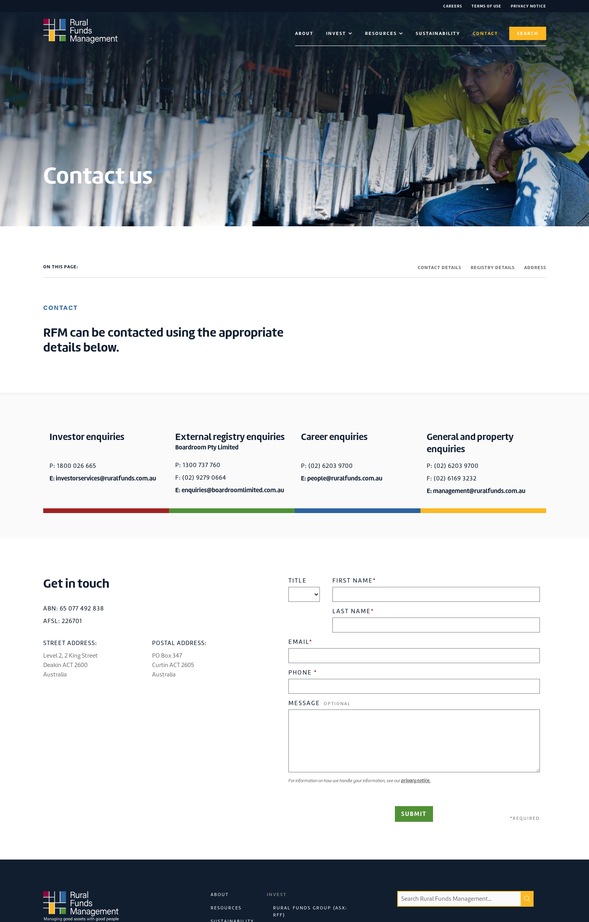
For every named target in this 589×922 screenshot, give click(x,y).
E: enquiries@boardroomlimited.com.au (229, 490)
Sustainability (438, 33)
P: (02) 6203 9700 (327, 466)
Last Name (353, 611)
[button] (339, 33)
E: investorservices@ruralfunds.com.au (103, 478)
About (304, 33)
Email (300, 642)
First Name (354, 581)
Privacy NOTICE (528, 6)
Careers (452, 6)
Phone (302, 672)
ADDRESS (535, 267)
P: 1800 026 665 (73, 466)
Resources (226, 908)
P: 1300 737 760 (197, 465)
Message (319, 703)
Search (527, 33)
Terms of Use (486, 6)
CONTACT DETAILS (439, 267)
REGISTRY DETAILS (493, 267)
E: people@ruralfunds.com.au (341, 478)
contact (485, 33)
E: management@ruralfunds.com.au (476, 491)
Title (297, 581)
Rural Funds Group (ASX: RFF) (310, 911)
